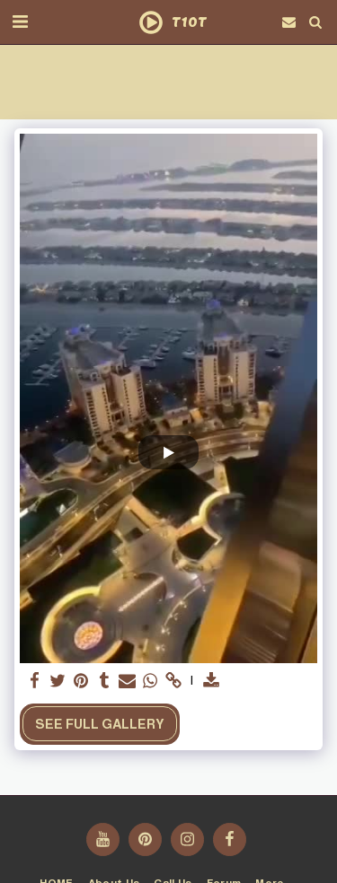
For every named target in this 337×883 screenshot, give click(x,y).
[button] (19, 21)
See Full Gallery (99, 724)
